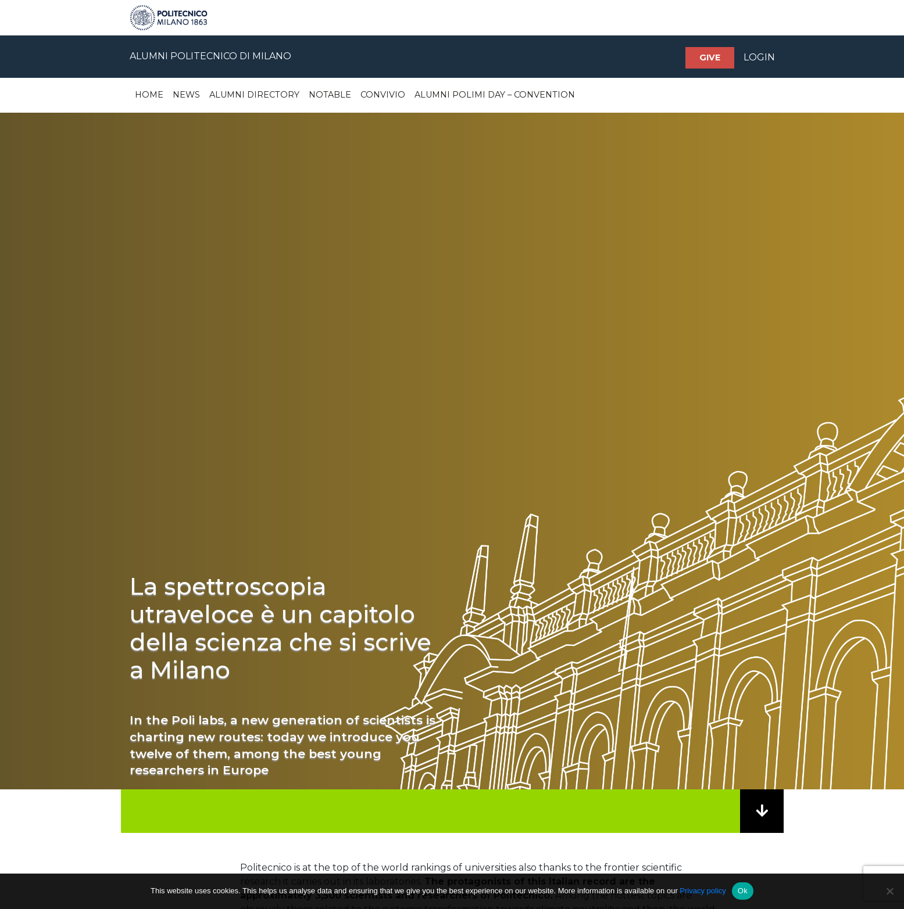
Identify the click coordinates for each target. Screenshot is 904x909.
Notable (330, 94)
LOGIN (759, 57)
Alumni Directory (254, 94)
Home (149, 94)
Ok (743, 890)
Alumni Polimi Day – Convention (495, 94)
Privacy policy (703, 890)
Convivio (382, 94)
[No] (889, 891)
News (186, 94)
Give (709, 57)
